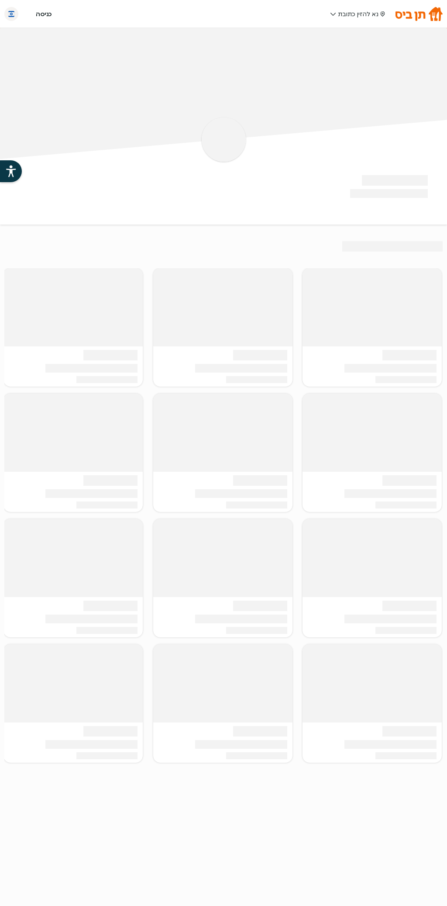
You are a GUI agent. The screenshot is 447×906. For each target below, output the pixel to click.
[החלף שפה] (11, 14)
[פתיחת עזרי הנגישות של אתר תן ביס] (11, 171)
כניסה (44, 14)
